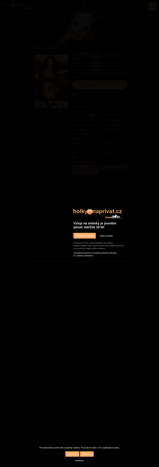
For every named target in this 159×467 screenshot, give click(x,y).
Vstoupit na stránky (84, 236)
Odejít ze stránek (106, 236)
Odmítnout (79, 461)
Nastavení (72, 454)
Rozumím (87, 454)
